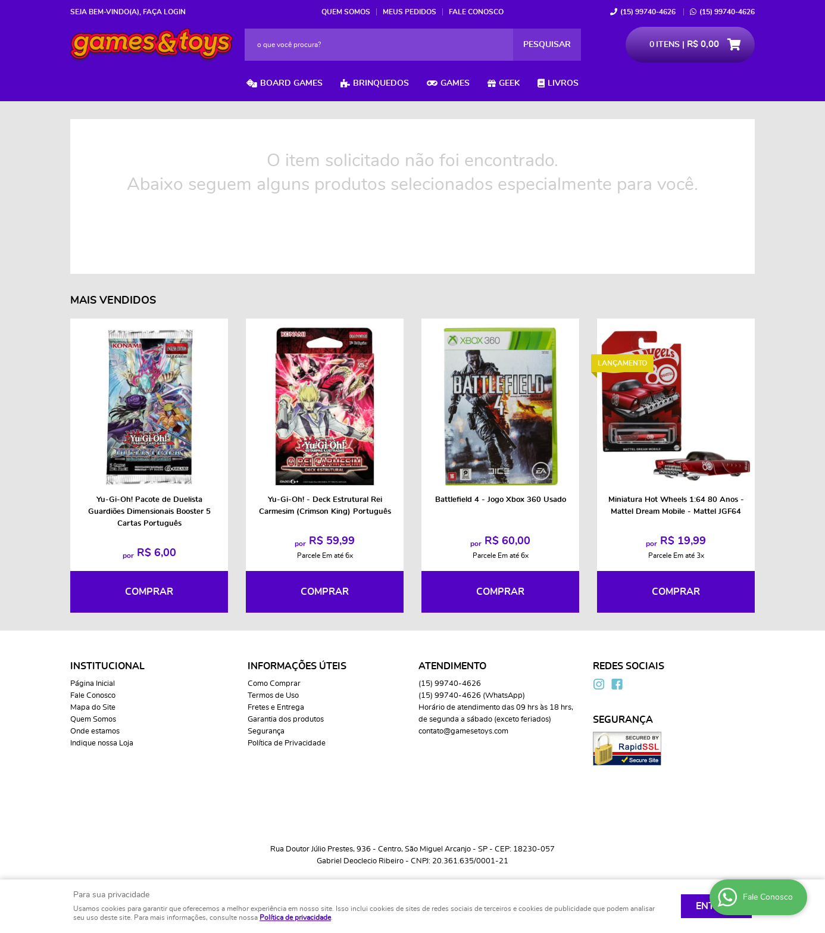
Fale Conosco (476, 11)
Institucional (107, 666)
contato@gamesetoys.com (463, 731)
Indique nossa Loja (101, 743)
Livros (563, 83)
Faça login (164, 11)
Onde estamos (95, 731)
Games (455, 83)
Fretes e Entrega (276, 708)
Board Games (291, 83)
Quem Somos (345, 11)
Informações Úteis (297, 666)
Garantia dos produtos (286, 719)
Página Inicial (92, 684)
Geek (509, 83)
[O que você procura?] (547, 45)
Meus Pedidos (409, 11)
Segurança (266, 731)
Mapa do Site (92, 708)
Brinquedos (381, 83)
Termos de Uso (273, 696)
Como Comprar (274, 684)
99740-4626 (648, 11)
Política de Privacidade (287, 743)
